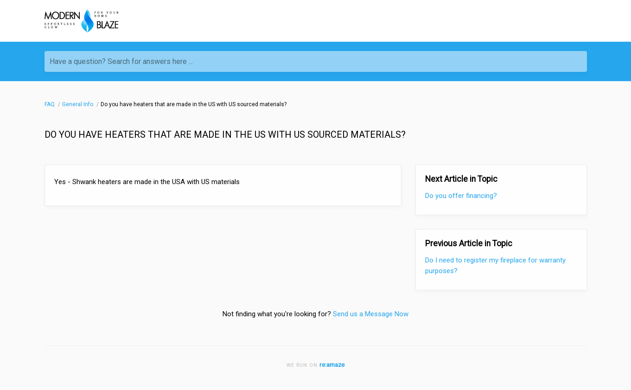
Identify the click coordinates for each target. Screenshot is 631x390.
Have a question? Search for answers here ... (121, 61)
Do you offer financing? (461, 196)
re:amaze (331, 364)
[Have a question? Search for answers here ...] (316, 61)
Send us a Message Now (370, 314)
